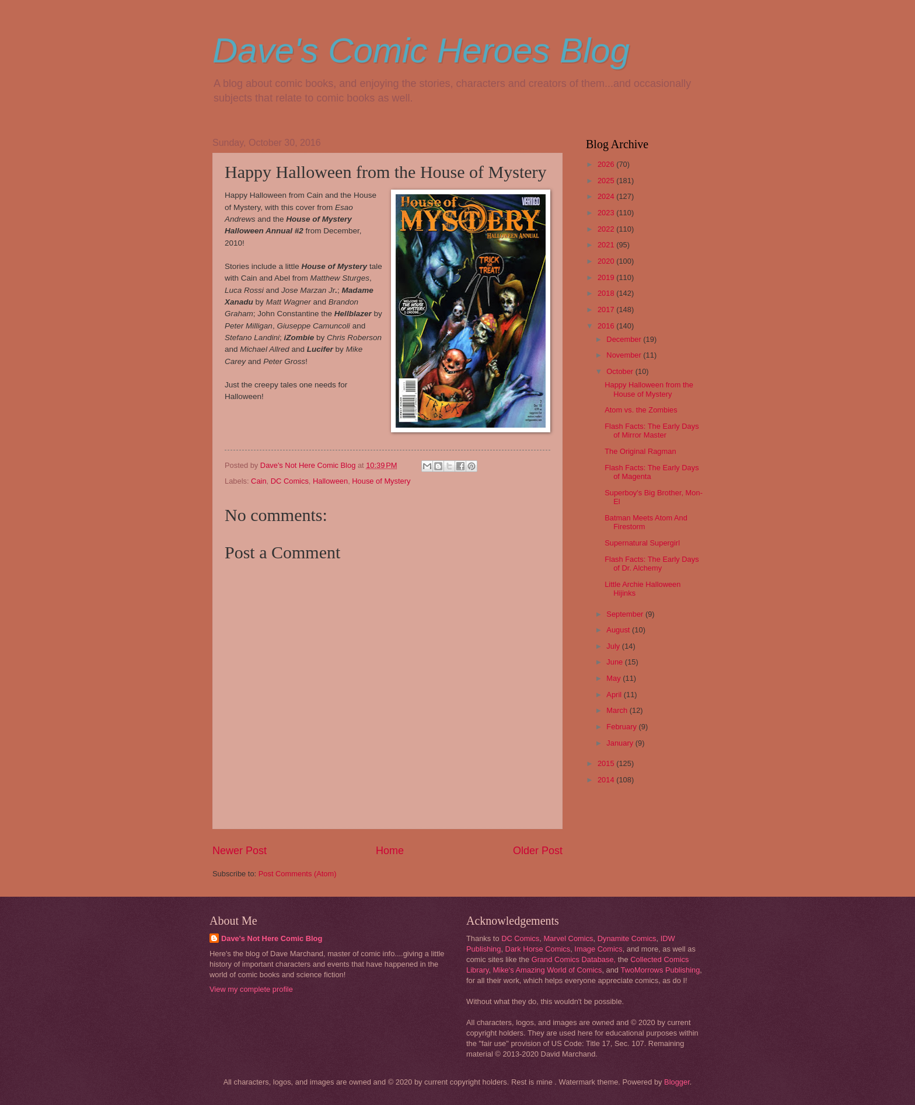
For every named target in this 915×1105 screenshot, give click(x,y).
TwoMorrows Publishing (660, 970)
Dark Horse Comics (538, 949)
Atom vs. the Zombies (641, 409)
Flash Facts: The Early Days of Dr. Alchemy (652, 563)
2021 (607, 244)
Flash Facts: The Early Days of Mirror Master (652, 430)
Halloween (330, 481)
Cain (258, 481)
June (615, 662)
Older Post (538, 850)
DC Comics (290, 481)
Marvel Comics (568, 938)
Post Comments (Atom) (298, 873)
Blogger (677, 1082)
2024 (607, 196)
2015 (607, 763)
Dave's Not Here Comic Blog (271, 938)
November (624, 355)
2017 (607, 309)
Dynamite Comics (627, 938)
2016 (607, 325)
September (625, 614)
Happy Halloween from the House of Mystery (649, 389)
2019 (607, 277)
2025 (607, 180)
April (614, 694)
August (619, 629)
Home (390, 850)
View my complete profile (251, 989)
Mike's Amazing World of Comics (547, 970)
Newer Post (239, 850)
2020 (607, 261)
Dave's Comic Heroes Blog (421, 50)
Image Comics (598, 949)
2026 (607, 164)
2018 (607, 293)
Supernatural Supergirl (642, 542)
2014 (607, 779)
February (622, 726)
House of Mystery (381, 481)
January (620, 743)
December (624, 339)
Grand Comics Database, (574, 959)
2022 (607, 229)
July (613, 646)
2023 (607, 212)
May (614, 678)
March (617, 710)
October (620, 371)
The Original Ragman (640, 451)
